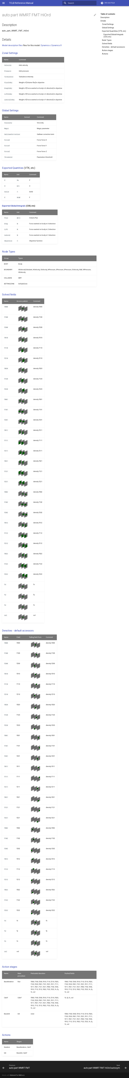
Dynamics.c (46, 45)
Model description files (12, 45)
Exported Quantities (12, 167)
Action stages (107, 50)
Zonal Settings (108, 24)
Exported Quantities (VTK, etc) (114, 31)
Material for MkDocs (17, 1075)
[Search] (81, 3)
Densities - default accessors (113, 47)
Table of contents (108, 14)
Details (103, 21)
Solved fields (107, 44)
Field (18, 637)
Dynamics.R (56, 45)
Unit (18, 174)
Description (105, 17)
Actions (105, 54)
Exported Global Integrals (14, 206)
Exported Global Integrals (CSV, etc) (113, 35)
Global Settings (108, 28)
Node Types (106, 40)
